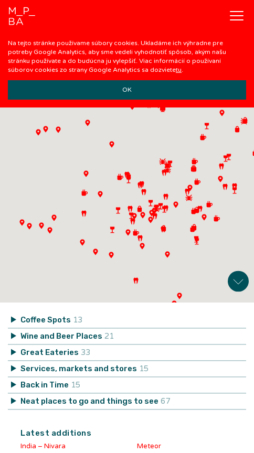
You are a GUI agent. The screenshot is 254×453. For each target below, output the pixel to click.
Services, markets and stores (84, 365)
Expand (238, 277)
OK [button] (127, 89)
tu (179, 69)
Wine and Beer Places (67, 333)
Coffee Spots (51, 316)
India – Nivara (43, 443)
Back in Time (50, 381)
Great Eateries (55, 349)
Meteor (149, 443)
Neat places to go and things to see (95, 398)
